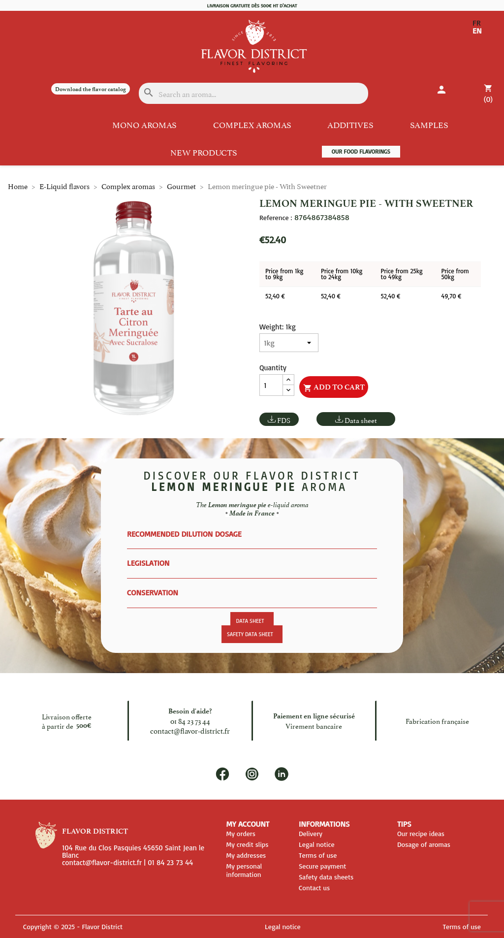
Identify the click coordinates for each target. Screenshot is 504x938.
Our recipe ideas (420, 833)
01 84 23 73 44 (190, 720)
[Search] (254, 93)
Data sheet (361, 420)
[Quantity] (271, 385)
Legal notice (317, 844)
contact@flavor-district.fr (190, 730)
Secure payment (322, 866)
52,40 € (275, 296)
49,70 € (451, 296)
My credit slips (247, 844)
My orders (240, 833)
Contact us (314, 887)
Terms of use (318, 855)
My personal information (244, 870)
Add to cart (334, 387)
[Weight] (288, 342)
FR (476, 23)
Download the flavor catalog (90, 89)
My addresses (246, 855)
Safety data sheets (326, 877)
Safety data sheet (250, 634)
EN (477, 30)
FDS (283, 420)
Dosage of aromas (423, 844)
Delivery (310, 833)
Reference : (275, 217)
